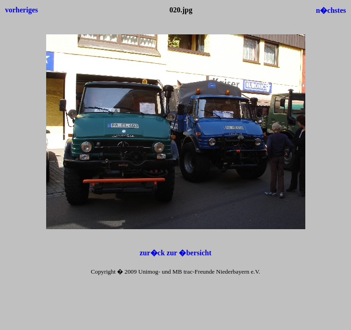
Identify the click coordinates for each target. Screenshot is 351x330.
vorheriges (21, 10)
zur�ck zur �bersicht (175, 253)
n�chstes (331, 10)
